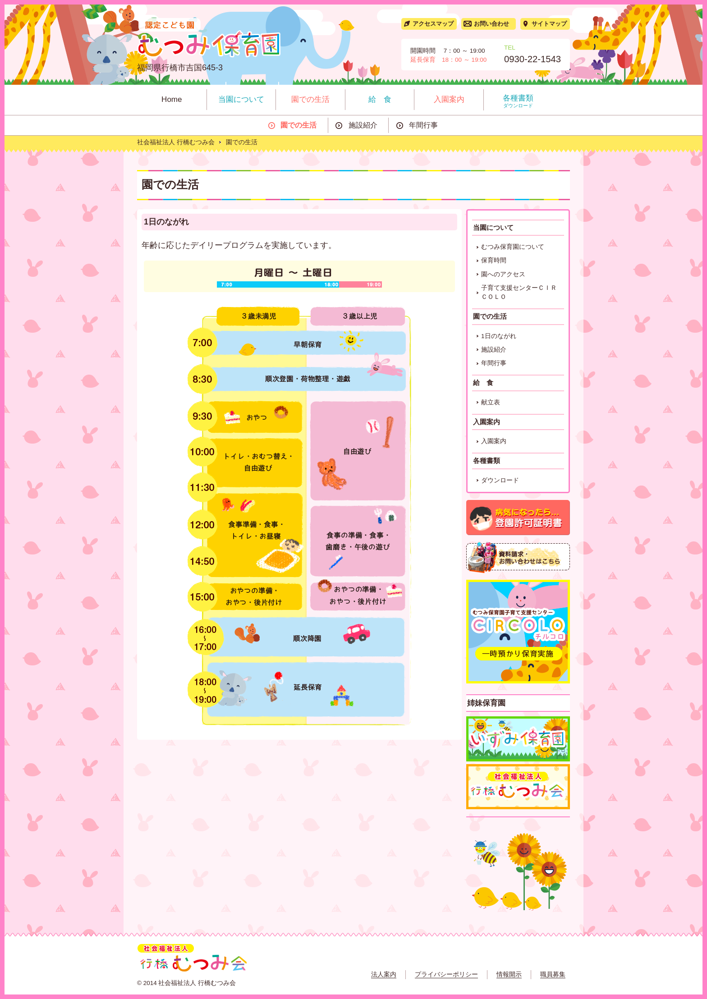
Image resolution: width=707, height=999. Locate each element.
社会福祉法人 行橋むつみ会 (176, 142)
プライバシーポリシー (446, 974)
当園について (241, 99)
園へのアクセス (503, 274)
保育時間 (493, 260)
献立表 (490, 402)
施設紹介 (363, 125)
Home (171, 99)
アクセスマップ (433, 23)
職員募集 (552, 974)
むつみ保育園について (512, 246)
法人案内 (383, 974)
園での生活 (310, 99)
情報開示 (509, 974)
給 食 (379, 99)
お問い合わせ (491, 23)
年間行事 (423, 125)
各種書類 (518, 101)
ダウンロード (500, 480)
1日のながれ (498, 336)
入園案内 (449, 99)
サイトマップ (549, 23)
